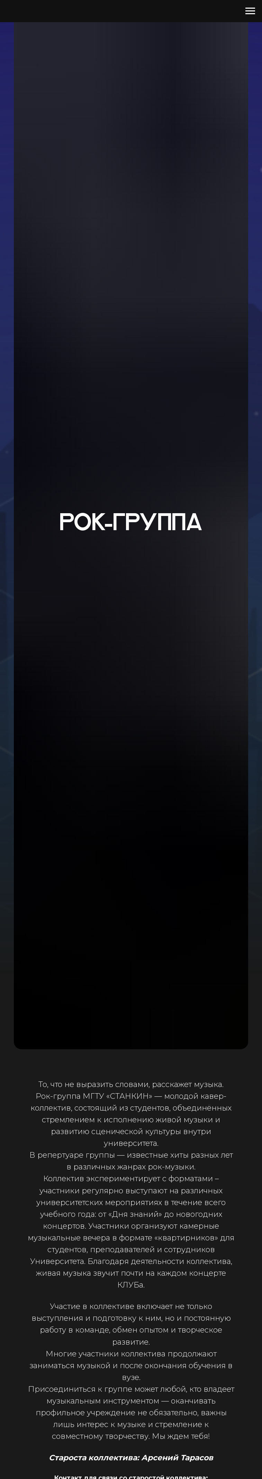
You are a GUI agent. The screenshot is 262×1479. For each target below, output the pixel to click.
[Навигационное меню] (250, 11)
